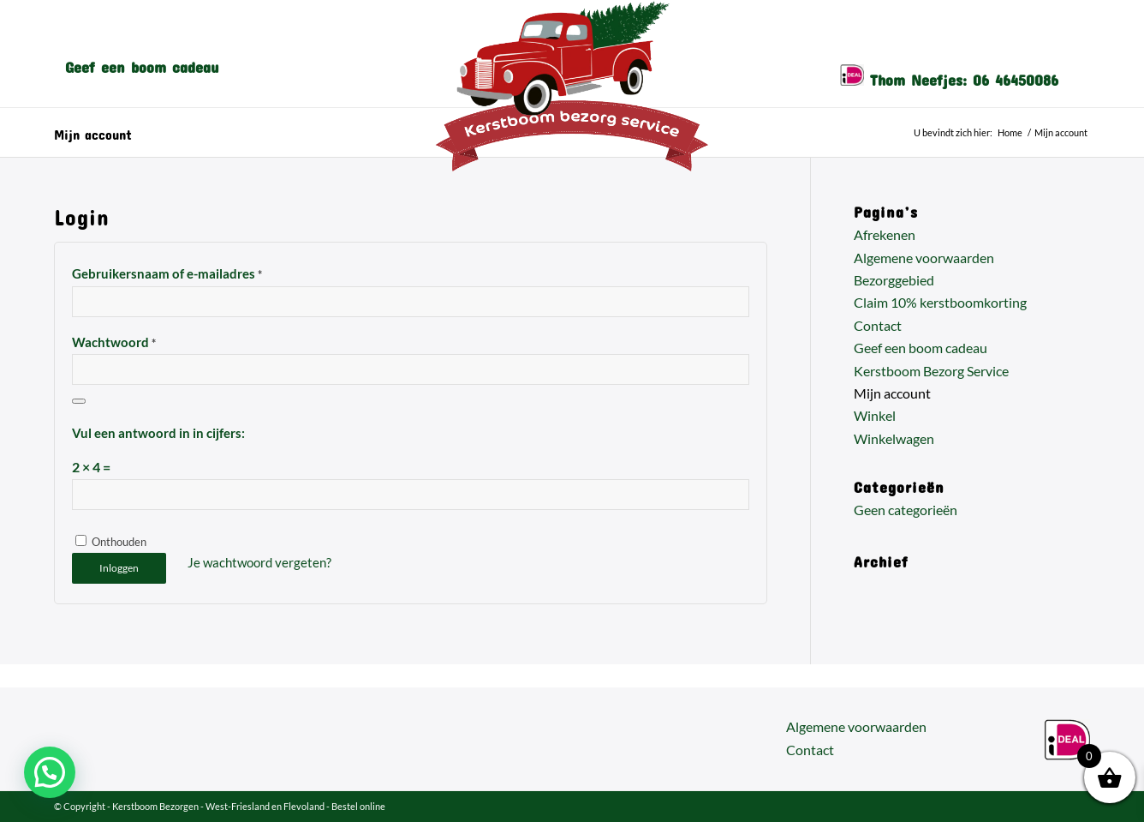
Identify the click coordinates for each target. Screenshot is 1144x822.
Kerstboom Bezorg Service (931, 371)
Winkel (875, 415)
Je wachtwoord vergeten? (259, 562)
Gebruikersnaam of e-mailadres (167, 273)
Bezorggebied (894, 280)
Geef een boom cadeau (920, 347)
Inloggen (119, 567)
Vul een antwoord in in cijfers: (158, 433)
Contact (878, 325)
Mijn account (93, 131)
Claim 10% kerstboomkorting (940, 302)
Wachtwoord (114, 342)
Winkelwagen (894, 438)
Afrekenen (884, 234)
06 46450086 (1015, 76)
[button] (49, 772)
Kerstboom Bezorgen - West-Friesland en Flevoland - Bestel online (248, 806)
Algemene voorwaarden (924, 257)
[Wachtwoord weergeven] (79, 401)
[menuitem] (141, 63)
